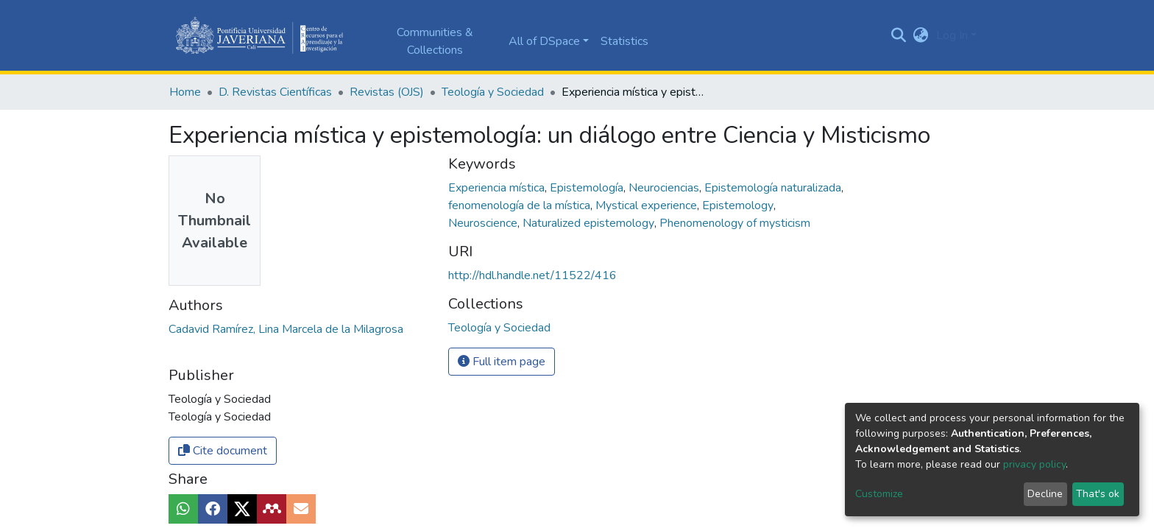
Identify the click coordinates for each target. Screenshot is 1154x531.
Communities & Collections (435, 41)
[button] (921, 35)
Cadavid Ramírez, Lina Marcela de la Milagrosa (286, 329)
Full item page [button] (501, 362)
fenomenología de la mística (520, 205)
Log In (952, 35)
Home (185, 92)
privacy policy (1034, 464)
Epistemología (588, 188)
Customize (879, 494)
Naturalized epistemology (590, 223)
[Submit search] (899, 35)
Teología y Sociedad (493, 92)
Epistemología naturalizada (774, 188)
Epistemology (739, 205)
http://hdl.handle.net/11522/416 (532, 275)
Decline (1045, 494)
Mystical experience (647, 205)
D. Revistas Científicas (275, 92)
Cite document (222, 451)
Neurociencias (665, 188)
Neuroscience (484, 223)
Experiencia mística (498, 188)
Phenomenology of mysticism (734, 223)
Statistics (624, 41)
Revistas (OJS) (387, 92)
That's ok (1097, 494)
